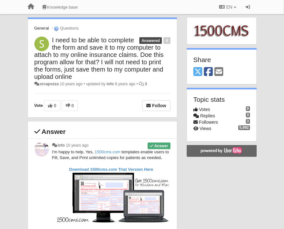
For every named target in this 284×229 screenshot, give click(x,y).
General (41, 28)
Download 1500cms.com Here (111, 169)
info (110, 84)
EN (227, 7)
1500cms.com (108, 151)
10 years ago (77, 145)
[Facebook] (208, 72)
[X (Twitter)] (197, 72)
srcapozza (49, 84)
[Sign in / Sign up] (247, 7)
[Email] (218, 72)
